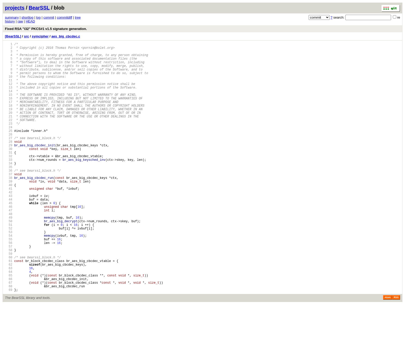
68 (8, 339)
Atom (388, 350)
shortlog (27, 17)
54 (8, 277)
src (26, 36)
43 (8, 229)
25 (8, 150)
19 (8, 124)
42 (8, 224)
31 (8, 176)
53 (8, 273)
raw (20, 21)
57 (8, 290)
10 (8, 84)
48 (8, 251)
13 (8, 97)
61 (8, 308)
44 (8, 233)
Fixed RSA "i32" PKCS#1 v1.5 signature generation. (46, 29)
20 (8, 128)
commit (48, 17)
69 (8, 343)
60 (8, 303)
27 (8, 159)
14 (8, 102)
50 (8, 260)
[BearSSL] (13, 36)
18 (8, 119)
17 (8, 115)
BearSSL (39, 8)
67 (8, 334)
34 (8, 189)
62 (8, 312)
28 (8, 163)
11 (8, 88)
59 (8, 299)
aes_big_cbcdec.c (65, 36)
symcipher (40, 36)
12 (8, 93)
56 (8, 286)
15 (8, 106)
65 (8, 325)
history (10, 21)
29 (8, 167)
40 (8, 216)
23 (8, 141)
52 (8, 268)
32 (8, 181)
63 (8, 317)
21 (8, 132)
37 (8, 203)
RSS (396, 350)
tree (78, 17)
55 (8, 282)
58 (8, 295)
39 (8, 211)
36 (8, 198)
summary (12, 17)
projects (15, 8)
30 (8, 172)
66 (8, 330)
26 (8, 154)
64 (8, 321)
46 (8, 242)
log (38, 17)
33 (8, 185)
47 (8, 246)
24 (8, 146)
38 (8, 207)
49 (8, 255)
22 (8, 137)
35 (8, 194)
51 (8, 264)
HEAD (30, 21)
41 (8, 220)
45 (8, 238)
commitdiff (64, 17)
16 (8, 110)
